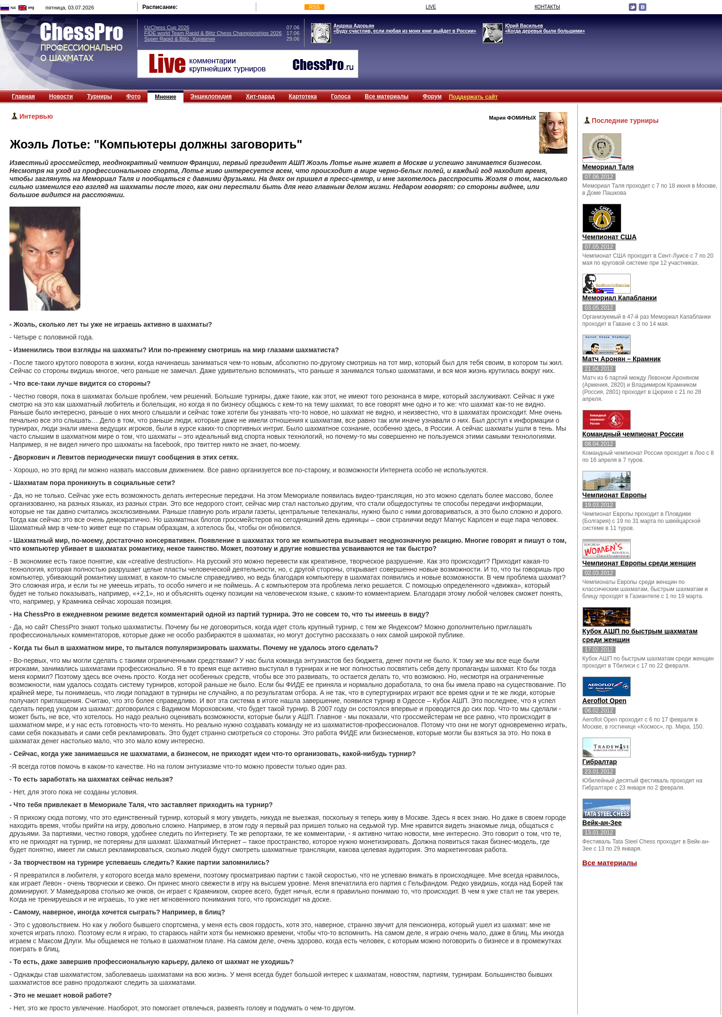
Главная (23, 96)
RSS (314, 7)
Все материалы (387, 96)
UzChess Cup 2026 (166, 27)
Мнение (165, 97)
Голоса (340, 96)
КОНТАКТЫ (547, 6)
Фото (133, 96)
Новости (61, 96)
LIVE (431, 6)
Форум (432, 96)
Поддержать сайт (473, 97)
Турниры (99, 96)
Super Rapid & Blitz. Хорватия (179, 39)
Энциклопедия (211, 96)
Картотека (303, 96)
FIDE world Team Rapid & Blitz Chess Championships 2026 (213, 33)
